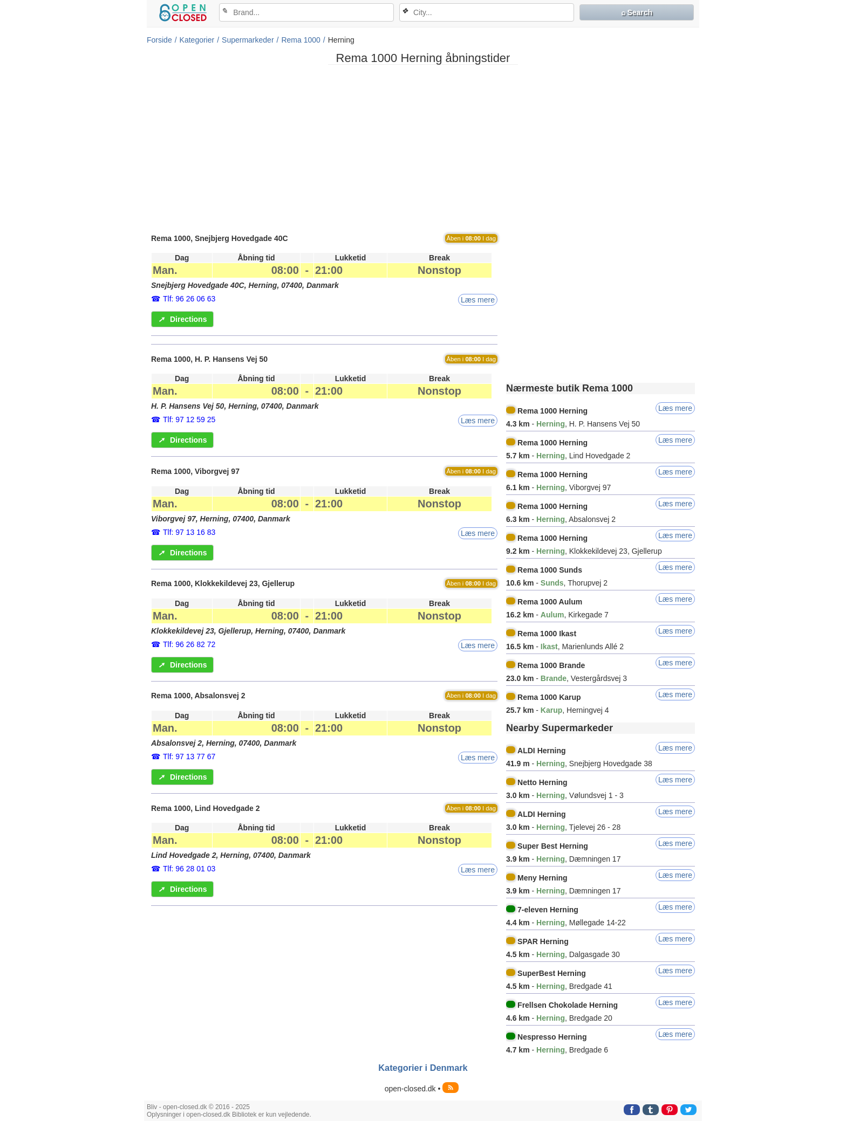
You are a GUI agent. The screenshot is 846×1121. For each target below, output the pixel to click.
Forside (159, 40)
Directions (182, 319)
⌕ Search (637, 12)
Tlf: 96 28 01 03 (189, 868)
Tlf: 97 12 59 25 (189, 419)
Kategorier (197, 40)
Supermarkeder (248, 40)
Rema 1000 (300, 40)
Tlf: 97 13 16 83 (189, 532)
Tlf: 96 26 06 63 (189, 298)
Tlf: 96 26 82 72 (189, 644)
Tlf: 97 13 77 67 (189, 756)
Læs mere (478, 299)
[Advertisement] (423, 148)
